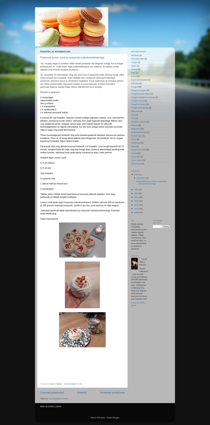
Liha (133, 118)
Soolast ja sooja (138, 150)
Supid (133, 153)
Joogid (134, 62)
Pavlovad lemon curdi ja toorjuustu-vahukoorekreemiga (72, 57)
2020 (136, 175)
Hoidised (135, 55)
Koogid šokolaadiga (139, 108)
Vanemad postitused (112, 392)
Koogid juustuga (138, 90)
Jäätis (133, 66)
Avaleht (81, 392)
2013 (136, 197)
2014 (136, 193)
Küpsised (135, 111)
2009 (136, 212)
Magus (134, 125)
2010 (136, 209)
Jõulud (134, 69)
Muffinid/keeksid (138, 132)
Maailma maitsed (138, 122)
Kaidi (144, 259)
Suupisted (135, 157)
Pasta (133, 139)
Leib (133, 115)
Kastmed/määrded (139, 80)
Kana (133, 76)
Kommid (135, 83)
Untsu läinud (136, 160)
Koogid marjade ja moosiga (143, 97)
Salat (133, 146)
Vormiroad (135, 164)
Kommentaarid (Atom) (58, 399)
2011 (136, 205)
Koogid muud (137, 101)
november (141, 178)
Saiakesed (135, 143)
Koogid (134, 87)
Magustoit (135, 129)
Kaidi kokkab (50, 14)
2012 (136, 201)
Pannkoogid (136, 136)
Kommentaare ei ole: (73, 384)
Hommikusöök (137, 59)
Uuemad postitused (52, 392)
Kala (133, 73)
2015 (136, 189)
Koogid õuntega (138, 104)
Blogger (116, 418)
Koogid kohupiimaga (140, 94)
